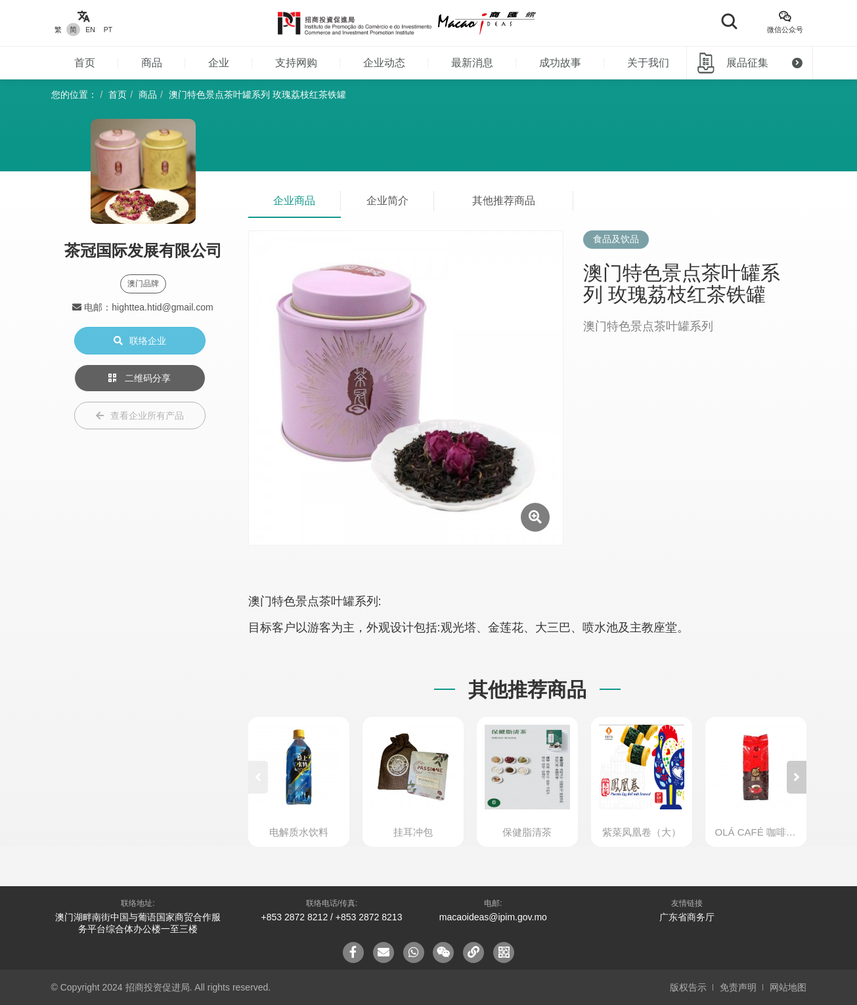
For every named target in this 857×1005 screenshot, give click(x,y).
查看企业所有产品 (140, 415)
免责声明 (738, 987)
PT (108, 29)
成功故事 (560, 62)
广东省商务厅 (686, 917)
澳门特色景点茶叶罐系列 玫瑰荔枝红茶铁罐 (257, 94)
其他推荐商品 (503, 200)
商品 (151, 62)
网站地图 (788, 987)
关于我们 (648, 62)
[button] (796, 777)
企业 (218, 62)
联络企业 (140, 340)
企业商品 (294, 200)
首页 (84, 62)
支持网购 (296, 62)
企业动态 (384, 62)
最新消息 (472, 62)
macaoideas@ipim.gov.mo (493, 917)
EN (90, 29)
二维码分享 (139, 378)
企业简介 (387, 200)
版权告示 (688, 987)
